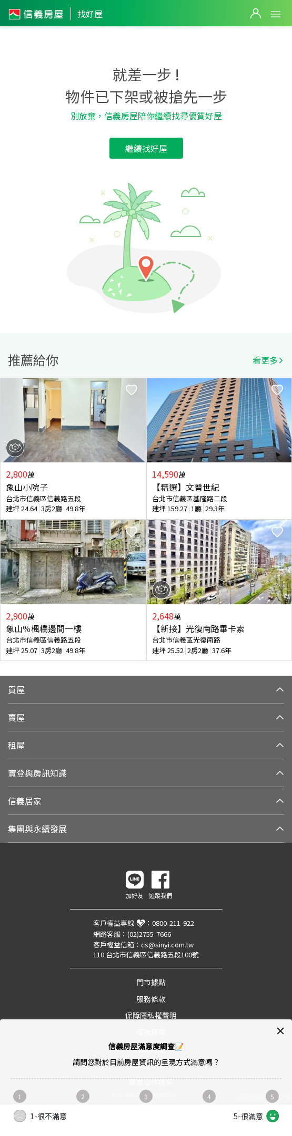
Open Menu (275, 14)
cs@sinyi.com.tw (167, 944)
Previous (8, 519)
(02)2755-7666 (149, 934)
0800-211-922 (173, 923)
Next (283, 519)
